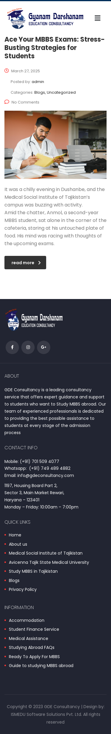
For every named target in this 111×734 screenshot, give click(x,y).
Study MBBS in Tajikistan (33, 571)
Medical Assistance (28, 638)
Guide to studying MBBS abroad (41, 666)
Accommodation (26, 620)
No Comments (21, 102)
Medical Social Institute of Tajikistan (46, 553)
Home (15, 535)
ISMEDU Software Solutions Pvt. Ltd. (46, 714)
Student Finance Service (34, 629)
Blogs (14, 580)
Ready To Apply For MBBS (34, 657)
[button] (97, 18)
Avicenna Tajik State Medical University (49, 562)
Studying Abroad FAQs (31, 647)
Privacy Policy (23, 589)
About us (18, 544)
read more (26, 263)
